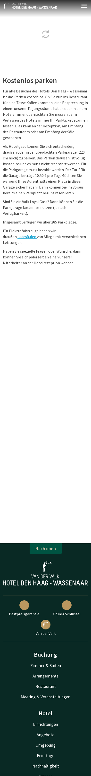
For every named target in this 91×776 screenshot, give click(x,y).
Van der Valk (46, 628)
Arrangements (45, 676)
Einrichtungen (45, 724)
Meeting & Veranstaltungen (45, 697)
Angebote (45, 734)
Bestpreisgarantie (24, 608)
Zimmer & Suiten (45, 665)
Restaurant (45, 686)
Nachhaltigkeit (45, 766)
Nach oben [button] (45, 548)
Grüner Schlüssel (67, 608)
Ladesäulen (27, 236)
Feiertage (45, 755)
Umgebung (45, 745)
